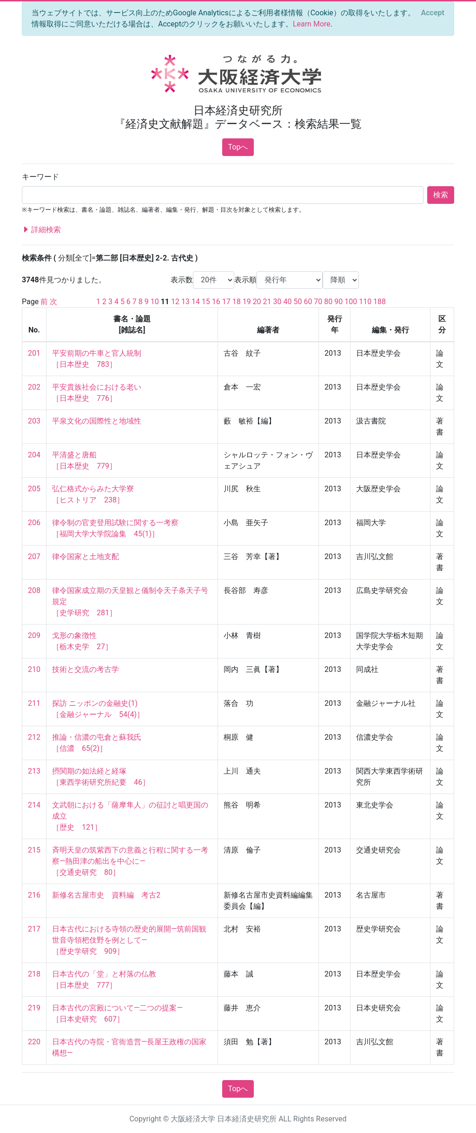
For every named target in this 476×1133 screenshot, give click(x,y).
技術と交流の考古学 (85, 669)
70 (318, 301)
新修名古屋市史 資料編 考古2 (106, 895)
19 (247, 301)
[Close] (433, 13)
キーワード (40, 176)
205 (34, 488)
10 (155, 301)
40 (287, 301)
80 (328, 301)
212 (34, 737)
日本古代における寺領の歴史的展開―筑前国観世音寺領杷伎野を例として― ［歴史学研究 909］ (129, 940)
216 (34, 895)
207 (34, 556)
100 (350, 301)
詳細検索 (41, 229)
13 (185, 301)
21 (267, 301)
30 (277, 301)
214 (34, 805)
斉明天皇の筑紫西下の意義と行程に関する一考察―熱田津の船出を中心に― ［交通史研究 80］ (130, 861)
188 (379, 301)
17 (226, 301)
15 (206, 301)
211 (34, 703)
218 (34, 974)
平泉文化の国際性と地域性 (96, 421)
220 (34, 1041)
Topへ (238, 147)
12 (175, 301)
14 (196, 301)
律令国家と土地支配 (85, 556)
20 (257, 301)
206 (34, 522)
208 (34, 590)
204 (34, 454)
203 (34, 421)
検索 (440, 194)
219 (34, 1007)
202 (34, 387)
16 (216, 301)
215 (34, 850)
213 (34, 771)
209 (34, 635)
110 (365, 301)
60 (308, 301)
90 (338, 301)
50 (297, 301)
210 (34, 669)
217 (34, 929)
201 (34, 353)
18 (236, 301)
